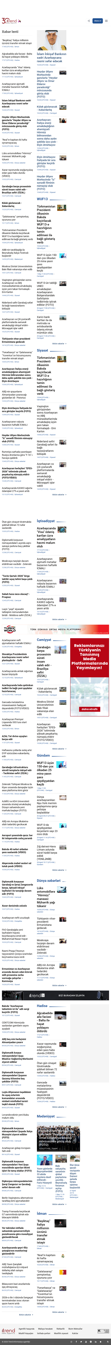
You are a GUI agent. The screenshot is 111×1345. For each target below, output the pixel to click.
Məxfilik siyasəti (61, 1333)
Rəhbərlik (61, 1329)
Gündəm (43, 755)
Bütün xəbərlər (58, 344)
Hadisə (42, 1006)
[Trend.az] (11, 21)
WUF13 (42, 199)
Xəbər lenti (10, 32)
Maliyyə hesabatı (45, 1329)
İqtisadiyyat (46, 521)
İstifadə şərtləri (43, 1333)
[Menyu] (106, 20)
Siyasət (42, 350)
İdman (42, 1214)
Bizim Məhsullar (75, 1329)
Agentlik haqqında (26, 1329)
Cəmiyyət (44, 640)
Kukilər (75, 1333)
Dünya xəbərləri (48, 881)
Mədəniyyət (46, 1116)
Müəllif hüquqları (26, 1333)
